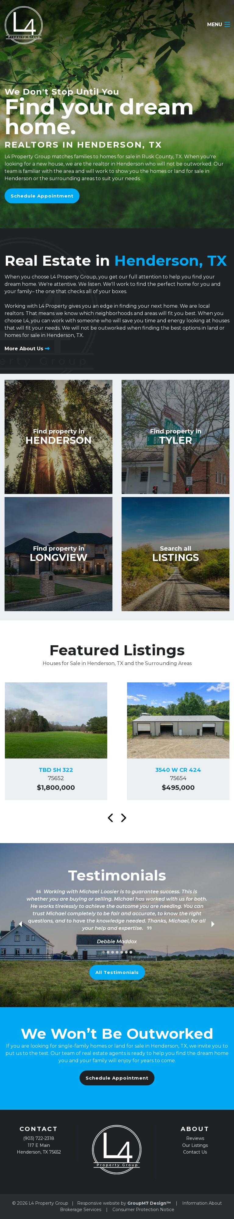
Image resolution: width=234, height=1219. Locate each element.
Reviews (195, 1138)
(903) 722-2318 (38, 1138)
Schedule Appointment (42, 196)
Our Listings (195, 1145)
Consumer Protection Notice (143, 1209)
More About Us (27, 349)
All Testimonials (117, 972)
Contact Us (195, 1152)
